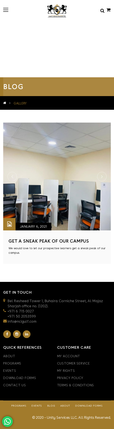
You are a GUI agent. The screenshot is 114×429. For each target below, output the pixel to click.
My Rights (66, 371)
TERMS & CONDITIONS (75, 385)
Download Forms (19, 378)
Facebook (7, 334)
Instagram (16, 334)
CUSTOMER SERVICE (73, 363)
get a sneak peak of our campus (49, 241)
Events (9, 371)
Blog (51, 405)
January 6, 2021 (33, 226)
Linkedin (26, 334)
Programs (12, 363)
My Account (68, 356)
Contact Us (14, 385)
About (9, 356)
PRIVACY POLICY (70, 378)
